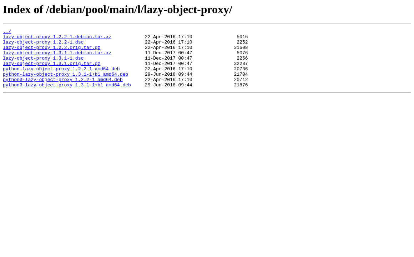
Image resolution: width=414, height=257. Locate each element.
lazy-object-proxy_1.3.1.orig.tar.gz (51, 70)
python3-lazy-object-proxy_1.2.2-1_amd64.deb (62, 90)
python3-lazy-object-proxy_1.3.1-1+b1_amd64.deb (67, 96)
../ (7, 32)
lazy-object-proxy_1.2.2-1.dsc (43, 45)
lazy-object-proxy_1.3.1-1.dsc (43, 64)
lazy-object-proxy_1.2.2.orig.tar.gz (51, 51)
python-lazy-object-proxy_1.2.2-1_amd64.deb (61, 77)
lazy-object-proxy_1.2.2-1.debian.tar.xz (57, 38)
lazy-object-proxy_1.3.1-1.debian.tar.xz (57, 58)
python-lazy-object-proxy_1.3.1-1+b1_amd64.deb (65, 83)
